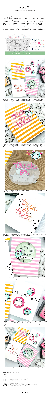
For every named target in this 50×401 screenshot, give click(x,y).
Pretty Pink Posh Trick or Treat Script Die (14, 380)
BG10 (12, 385)
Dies (25, 379)
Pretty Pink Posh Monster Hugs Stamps (12, 379)
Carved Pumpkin (14, 384)
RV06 (25, 385)
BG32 (18, 385)
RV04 (21, 385)
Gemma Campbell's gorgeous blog (22, 367)
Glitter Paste (6, 387)
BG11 (15, 385)
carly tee (25, 7)
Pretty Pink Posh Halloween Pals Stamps (13, 382)
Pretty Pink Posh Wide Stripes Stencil (13, 383)
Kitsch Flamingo (33, 384)
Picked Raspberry (23, 384)
